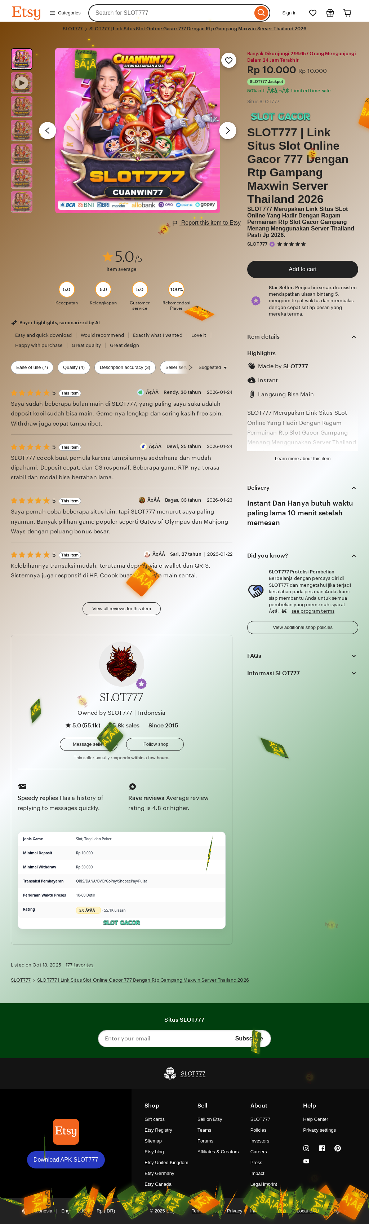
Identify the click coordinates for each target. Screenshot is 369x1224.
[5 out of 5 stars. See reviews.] (292, 244)
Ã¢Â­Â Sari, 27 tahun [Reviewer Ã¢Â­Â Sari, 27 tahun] (176, 554)
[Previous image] (47, 130)
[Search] (261, 13)
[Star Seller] (272, 244)
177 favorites (80, 965)
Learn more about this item (302, 458)
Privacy (235, 1211)
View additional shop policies (303, 627)
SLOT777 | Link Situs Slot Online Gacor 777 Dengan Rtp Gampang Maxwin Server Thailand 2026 (198, 28)
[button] (141, 683)
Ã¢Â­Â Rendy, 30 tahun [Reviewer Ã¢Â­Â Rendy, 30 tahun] (173, 392)
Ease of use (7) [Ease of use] (32, 367)
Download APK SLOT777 (66, 1160)
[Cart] (347, 13)
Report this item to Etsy (207, 223)
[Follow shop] (155, 744)
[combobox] (170, 13)
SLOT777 (73, 28)
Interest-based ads (269, 1211)
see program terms (313, 611)
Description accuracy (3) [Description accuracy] (125, 367)
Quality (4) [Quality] (74, 367)
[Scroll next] (190, 367)
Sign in (289, 13)
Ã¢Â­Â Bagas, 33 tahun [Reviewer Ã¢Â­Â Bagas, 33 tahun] (174, 500)
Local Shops (309, 1211)
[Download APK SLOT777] (66, 1132)
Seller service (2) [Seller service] (182, 367)
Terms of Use (205, 1211)
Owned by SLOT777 (104, 712)
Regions (338, 1211)
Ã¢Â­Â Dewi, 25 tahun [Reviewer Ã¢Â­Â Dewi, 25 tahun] (175, 446)
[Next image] (227, 130)
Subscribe (249, 1038)
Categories (65, 13)
